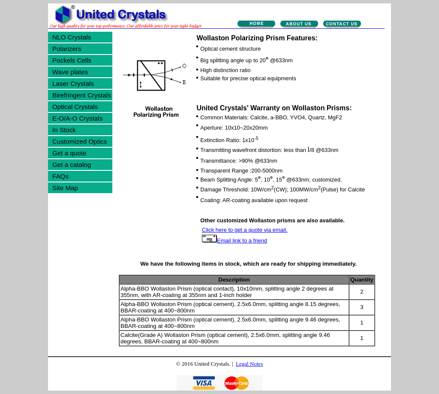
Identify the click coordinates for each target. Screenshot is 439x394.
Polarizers (66, 48)
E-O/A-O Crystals (77, 118)
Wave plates (70, 72)
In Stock (64, 129)
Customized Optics (79, 141)
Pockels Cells (71, 60)
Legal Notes (249, 364)
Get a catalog (71, 164)
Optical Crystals (75, 106)
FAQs (60, 176)
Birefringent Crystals (81, 95)
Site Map (65, 187)
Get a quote (69, 153)
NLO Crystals (71, 37)
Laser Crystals (73, 83)
